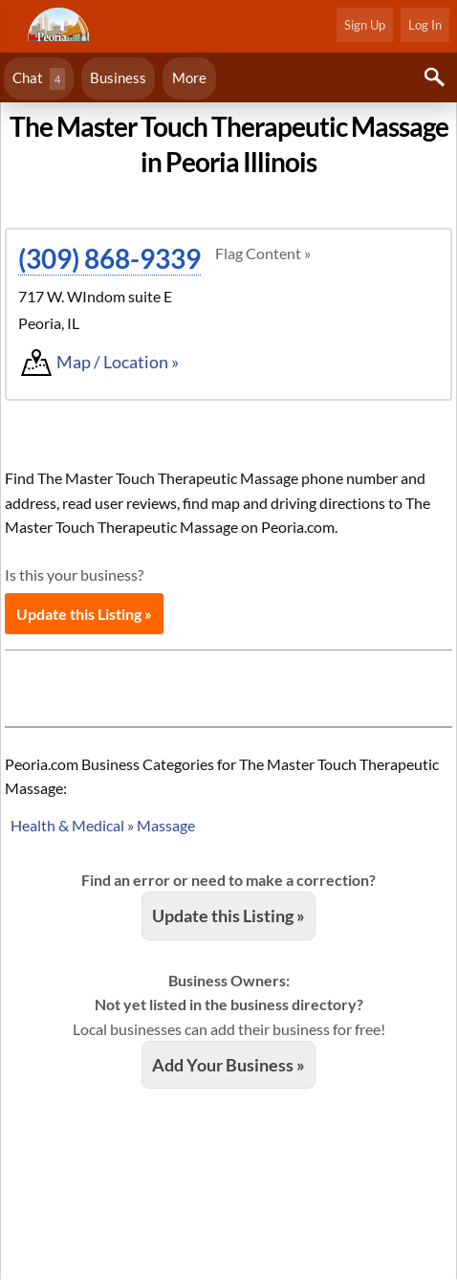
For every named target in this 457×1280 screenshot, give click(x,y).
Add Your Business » (228, 1064)
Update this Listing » (84, 614)
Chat (38, 79)
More (189, 77)
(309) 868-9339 (109, 258)
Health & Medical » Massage (103, 825)
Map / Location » (117, 361)
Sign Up (364, 25)
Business (118, 77)
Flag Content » (263, 253)
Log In (425, 25)
